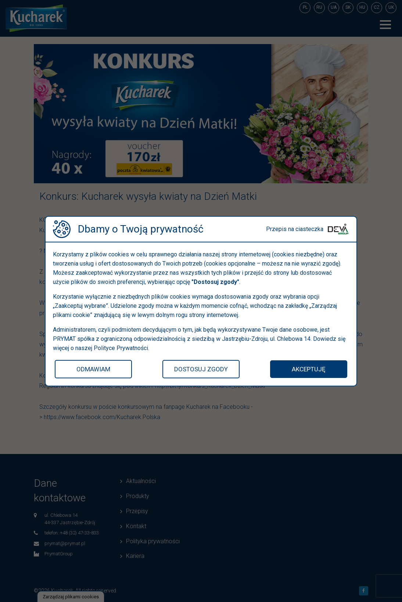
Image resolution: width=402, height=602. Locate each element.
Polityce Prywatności (121, 348)
